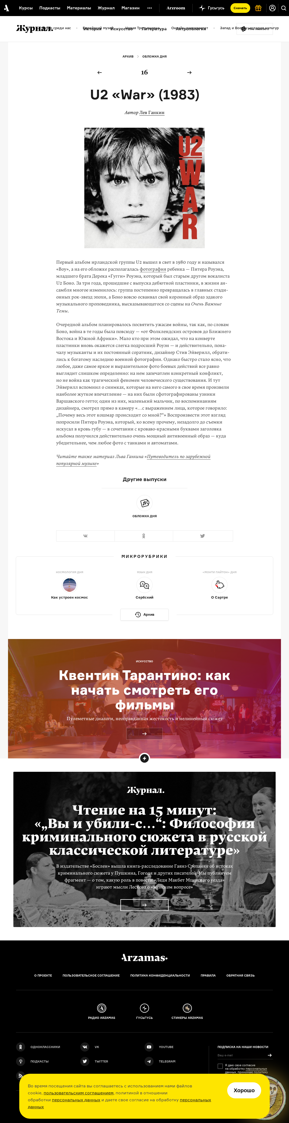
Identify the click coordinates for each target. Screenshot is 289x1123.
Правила (208, 975)
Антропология (191, 28)
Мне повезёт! (258, 29)
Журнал (106, 7)
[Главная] (144, 957)
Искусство (122, 28)
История (92, 28)
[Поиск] (283, 8)
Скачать (240, 8)
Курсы (26, 7)
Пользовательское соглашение (91, 975)
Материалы (79, 7)
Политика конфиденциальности (160, 975)
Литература (154, 28)
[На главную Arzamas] (6, 8)
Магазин (130, 7)
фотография (153, 269)
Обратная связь (240, 975)
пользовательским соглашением (78, 1092)
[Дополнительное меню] (149, 8)
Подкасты (49, 7)
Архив (128, 56)
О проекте (43, 975)
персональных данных (76, 1099)
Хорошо (244, 1090)
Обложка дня (154, 56)
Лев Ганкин (152, 112)
